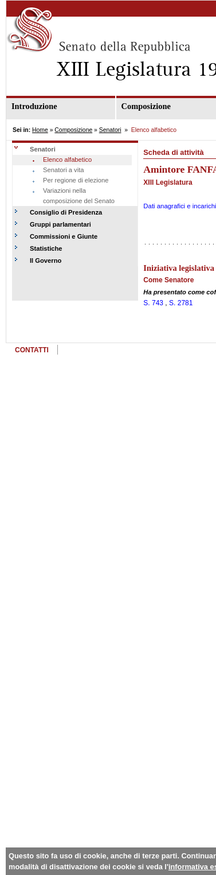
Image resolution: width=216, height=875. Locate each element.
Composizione (73, 130)
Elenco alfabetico (67, 159)
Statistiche (46, 248)
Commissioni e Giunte (63, 236)
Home (40, 130)
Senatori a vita (63, 169)
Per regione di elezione (75, 180)
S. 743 (153, 303)
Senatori (110, 130)
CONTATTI (32, 350)
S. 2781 (181, 303)
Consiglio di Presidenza (66, 212)
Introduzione (34, 106)
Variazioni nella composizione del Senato (79, 195)
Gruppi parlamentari (60, 224)
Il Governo (45, 260)
